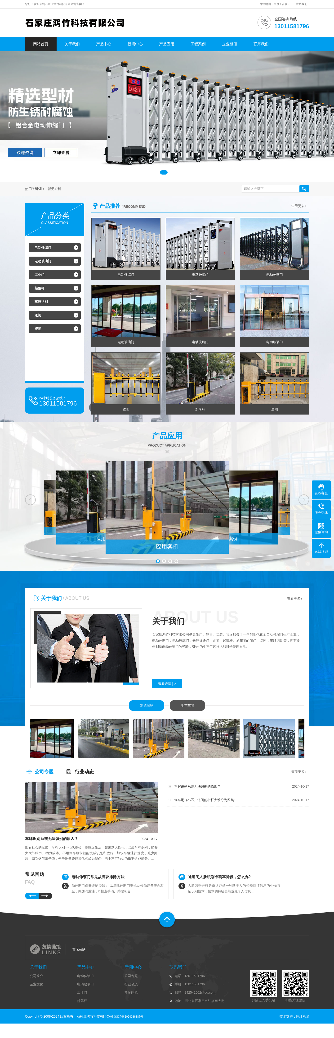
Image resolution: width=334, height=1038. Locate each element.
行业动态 (84, 771)
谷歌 (284, 4)
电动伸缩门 (43, 247)
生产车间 (187, 705)
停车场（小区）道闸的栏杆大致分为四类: (204, 800)
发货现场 (146, 705)
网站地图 (265, 4)
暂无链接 (78, 949)
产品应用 (166, 44)
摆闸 (38, 329)
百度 (276, 4)
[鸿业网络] (302, 1016)
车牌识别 (41, 302)
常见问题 (131, 992)
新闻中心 (135, 44)
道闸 (38, 315)
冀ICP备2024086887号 (128, 1016)
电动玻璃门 (43, 261)
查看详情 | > (167, 684)
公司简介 (36, 976)
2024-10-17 (149, 839)
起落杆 (40, 288)
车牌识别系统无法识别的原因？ (51, 839)
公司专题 (44, 771)
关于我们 (72, 44)
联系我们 (301, 4)
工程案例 (198, 44)
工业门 (40, 275)
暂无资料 (54, 189)
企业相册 (229, 44)
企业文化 (36, 984)
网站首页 (40, 44)
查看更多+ (299, 206)
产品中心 (103, 44)
